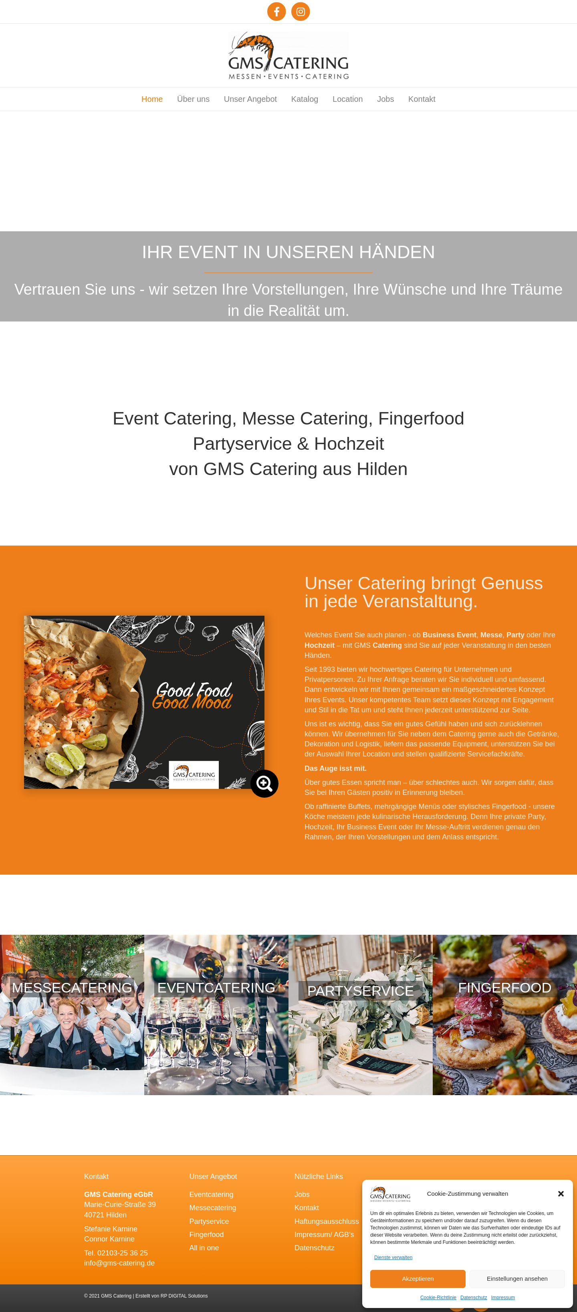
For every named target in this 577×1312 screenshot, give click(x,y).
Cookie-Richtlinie (438, 1297)
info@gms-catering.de (119, 1263)
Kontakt (422, 99)
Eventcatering (212, 1195)
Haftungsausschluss (327, 1221)
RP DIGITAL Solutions (184, 1296)
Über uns (193, 99)
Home (152, 99)
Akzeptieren (418, 1278)
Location (348, 99)
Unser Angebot (250, 99)
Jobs (385, 99)
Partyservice (209, 1221)
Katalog (305, 99)
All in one (204, 1248)
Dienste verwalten (393, 1257)
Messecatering (213, 1208)
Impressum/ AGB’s (324, 1235)
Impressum (503, 1297)
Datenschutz (473, 1297)
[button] (561, 1194)
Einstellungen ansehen (517, 1278)
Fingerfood (207, 1235)
